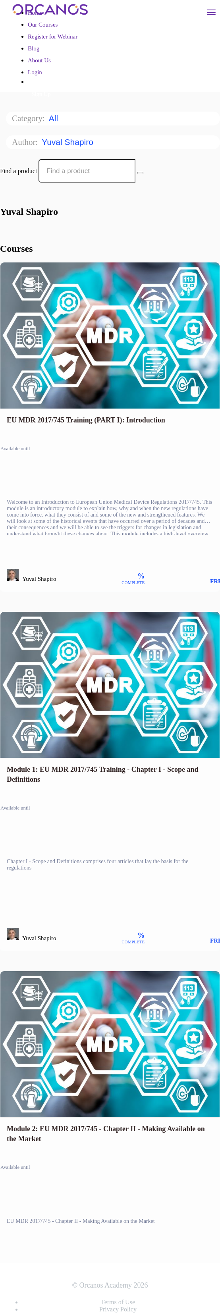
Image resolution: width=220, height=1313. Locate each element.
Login (35, 72)
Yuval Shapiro (68, 142)
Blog (33, 48)
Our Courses (43, 24)
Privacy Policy (118, 1309)
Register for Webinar (52, 36)
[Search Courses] (140, 173)
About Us (39, 60)
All (54, 118)
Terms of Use (118, 1302)
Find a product (18, 171)
